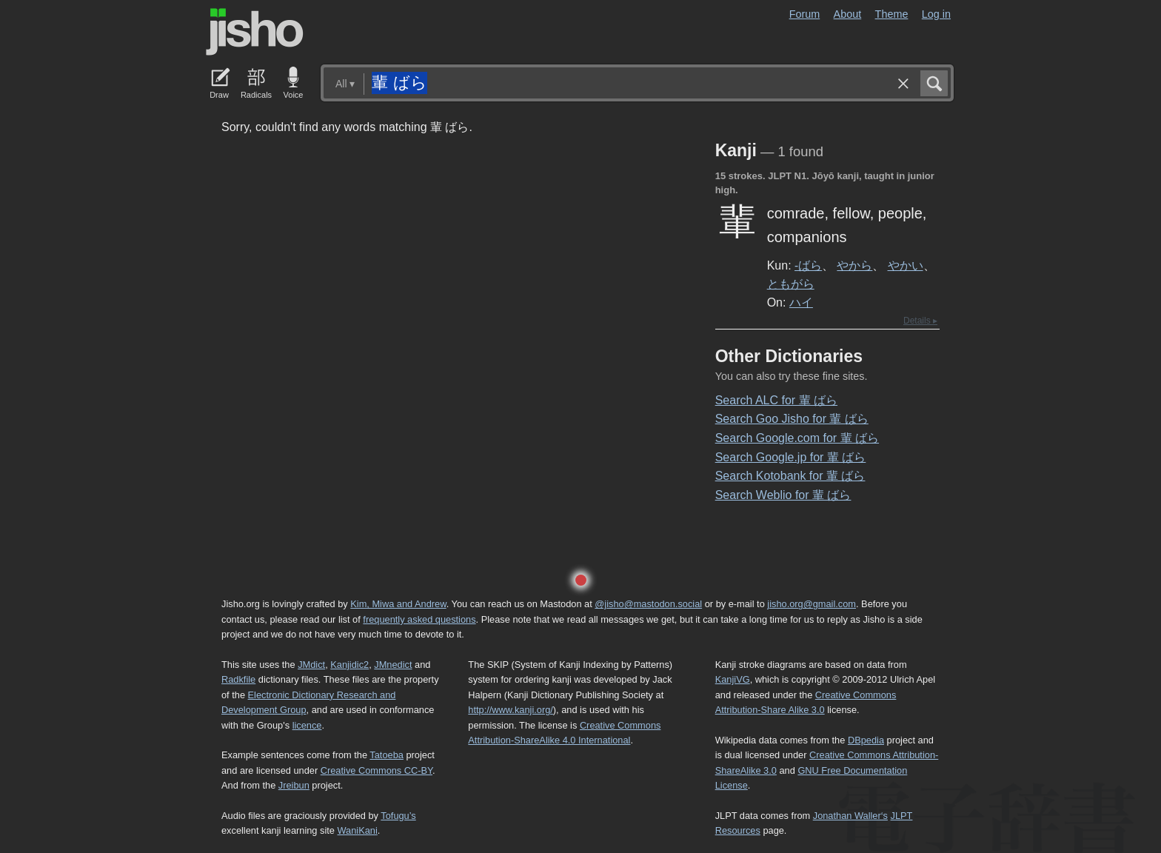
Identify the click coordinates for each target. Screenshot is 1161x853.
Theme (892, 14)
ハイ (801, 302)
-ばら (808, 265)
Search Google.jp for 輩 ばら (790, 457)
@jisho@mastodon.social (648, 603)
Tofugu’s (398, 815)
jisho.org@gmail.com (811, 603)
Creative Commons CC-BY (376, 770)
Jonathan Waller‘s (850, 815)
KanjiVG (732, 679)
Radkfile (238, 679)
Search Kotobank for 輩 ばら (790, 475)
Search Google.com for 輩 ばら (797, 438)
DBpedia (866, 740)
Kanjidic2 (349, 664)
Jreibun (294, 785)
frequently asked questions (419, 619)
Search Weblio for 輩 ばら (783, 495)
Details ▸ (920, 320)
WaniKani (358, 830)
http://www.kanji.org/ (510, 709)
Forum (804, 14)
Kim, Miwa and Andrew (398, 603)
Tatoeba (386, 754)
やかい (905, 265)
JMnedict (393, 664)
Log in (936, 14)
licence (307, 725)
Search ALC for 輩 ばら (776, 400)
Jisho (255, 32)
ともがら (790, 283)
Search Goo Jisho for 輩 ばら (792, 418)
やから (854, 265)
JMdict (311, 664)
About (848, 14)
